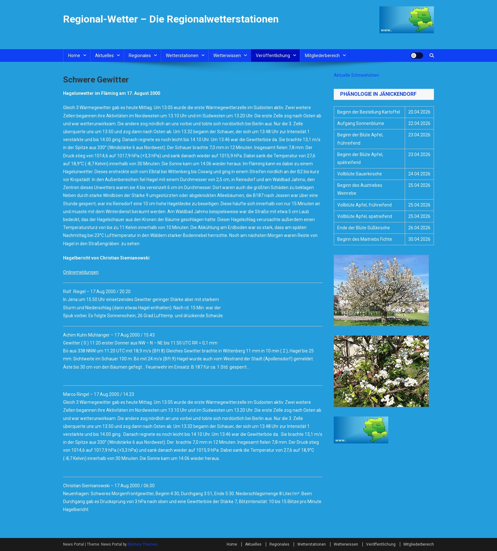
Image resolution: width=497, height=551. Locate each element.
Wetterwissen (227, 55)
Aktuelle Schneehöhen (356, 75)
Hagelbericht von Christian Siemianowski (106, 257)
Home (74, 55)
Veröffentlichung (273, 55)
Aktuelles (104, 55)
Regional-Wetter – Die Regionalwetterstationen (171, 19)
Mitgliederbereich (322, 55)
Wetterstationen (182, 55)
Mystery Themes (142, 544)
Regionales (140, 55)
